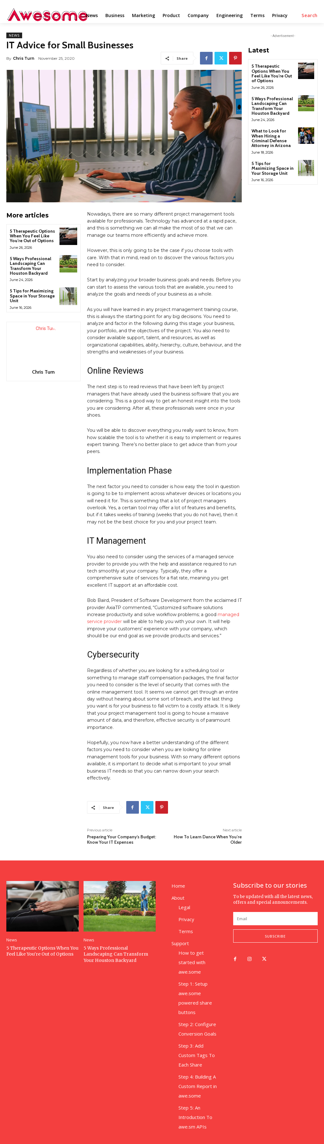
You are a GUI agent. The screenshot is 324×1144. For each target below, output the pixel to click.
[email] (275, 918)
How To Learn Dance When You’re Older (208, 839)
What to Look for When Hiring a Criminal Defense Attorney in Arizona (271, 138)
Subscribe (275, 936)
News (14, 35)
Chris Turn (23, 58)
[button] (310, 15)
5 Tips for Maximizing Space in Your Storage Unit (32, 295)
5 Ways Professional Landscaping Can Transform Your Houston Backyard (30, 266)
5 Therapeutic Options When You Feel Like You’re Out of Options (32, 236)
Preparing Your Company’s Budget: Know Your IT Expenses (121, 839)
